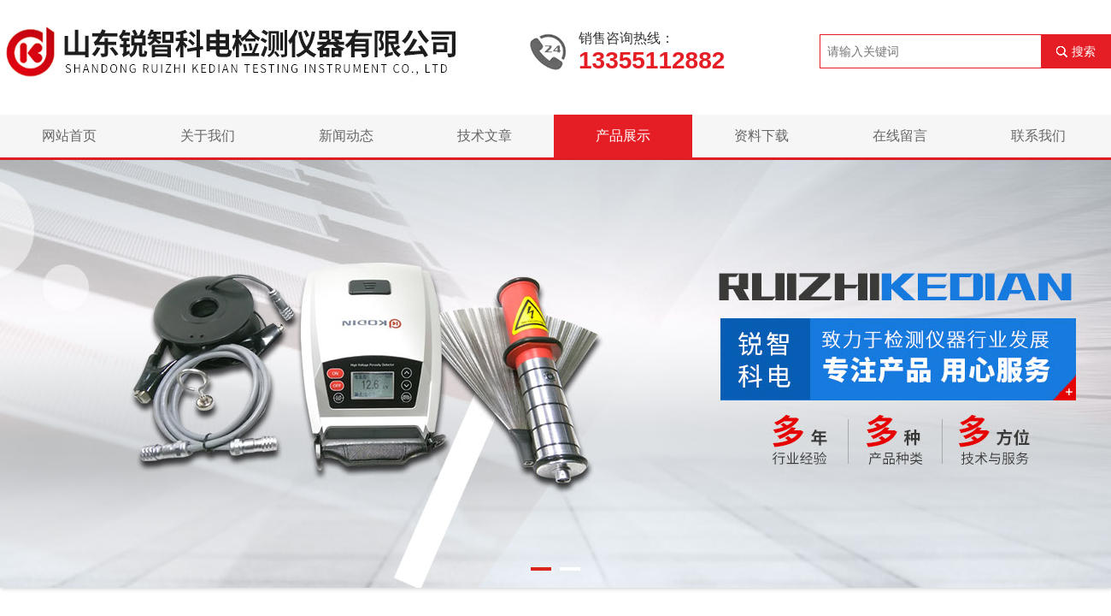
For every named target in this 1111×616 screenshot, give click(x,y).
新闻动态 (346, 135)
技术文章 (484, 135)
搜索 (1084, 51)
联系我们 (1038, 135)
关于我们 (207, 135)
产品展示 (623, 135)
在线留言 (900, 135)
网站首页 (69, 135)
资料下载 (761, 135)
